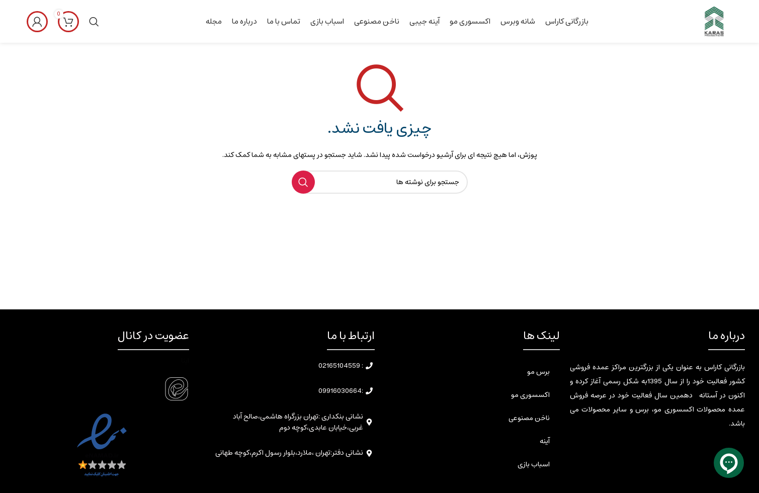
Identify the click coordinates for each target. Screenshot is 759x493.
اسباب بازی (534, 464)
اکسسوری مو (530, 395)
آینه (545, 441)
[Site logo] (713, 21)
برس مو (538, 372)
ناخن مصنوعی (529, 418)
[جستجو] (94, 22)
